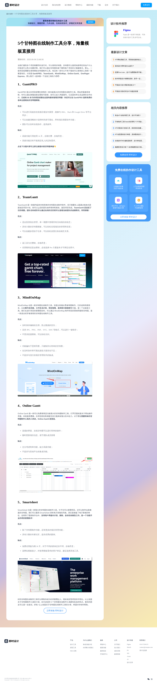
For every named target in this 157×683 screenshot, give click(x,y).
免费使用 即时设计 (128, 155)
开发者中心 (104, 654)
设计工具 (73, 644)
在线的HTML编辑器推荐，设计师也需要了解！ (129, 141)
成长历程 (117, 651)
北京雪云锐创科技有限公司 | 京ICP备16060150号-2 (18, 678)
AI (128, 659)
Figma (127, 30)
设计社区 (44, 5)
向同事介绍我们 (88, 647)
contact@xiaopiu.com (146, 647)
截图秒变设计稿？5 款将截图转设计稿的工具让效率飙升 (129, 147)
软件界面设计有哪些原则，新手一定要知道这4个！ (129, 79)
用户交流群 (143, 650)
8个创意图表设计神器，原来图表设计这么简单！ (129, 134)
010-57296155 (144, 644)
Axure (129, 656)
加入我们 (117, 647)
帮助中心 (79, 5)
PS (128, 650)
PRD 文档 (73, 651)
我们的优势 (56, 5)
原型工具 (73, 647)
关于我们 (115, 5)
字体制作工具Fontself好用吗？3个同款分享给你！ (129, 122)
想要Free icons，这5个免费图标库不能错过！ (129, 72)
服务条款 (103, 651)
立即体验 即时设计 (55, 610)
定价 (106, 5)
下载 (99, 5)
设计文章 (9, 14)
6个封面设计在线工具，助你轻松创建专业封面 (129, 128)
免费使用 (146, 5)
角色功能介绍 (87, 644)
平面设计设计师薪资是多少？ (125, 85)
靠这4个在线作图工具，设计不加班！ (128, 115)
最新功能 (89, 5)
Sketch (129, 647)
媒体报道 (117, 654)
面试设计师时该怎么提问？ (124, 66)
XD (128, 653)
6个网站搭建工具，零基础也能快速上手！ (129, 59)
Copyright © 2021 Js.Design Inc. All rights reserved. (16, 680)
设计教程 (68, 5)
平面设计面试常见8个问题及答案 (126, 91)
